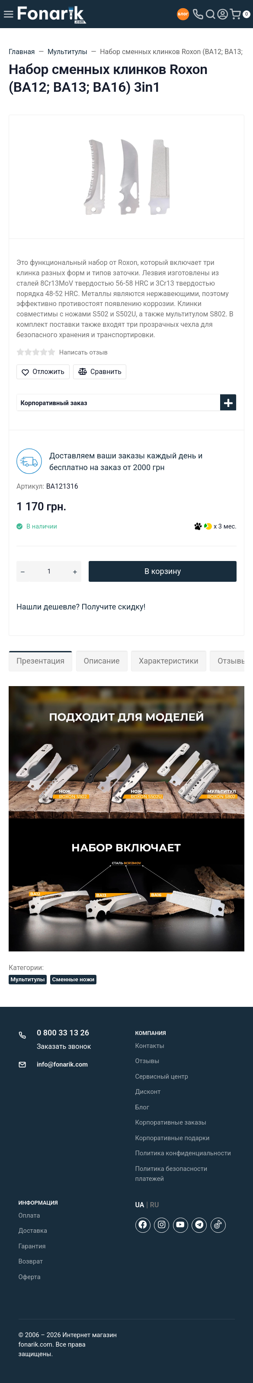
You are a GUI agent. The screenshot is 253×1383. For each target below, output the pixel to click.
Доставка (33, 1231)
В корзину (162, 571)
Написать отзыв (83, 352)
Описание (102, 660)
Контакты (149, 1046)
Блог (142, 1107)
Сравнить (100, 372)
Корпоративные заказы (170, 1122)
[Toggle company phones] (198, 14)
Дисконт (148, 1092)
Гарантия (32, 1246)
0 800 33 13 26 (63, 1032)
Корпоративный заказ (54, 403)
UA (139, 1205)
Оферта (30, 1277)
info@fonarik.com (62, 1064)
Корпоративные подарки (172, 1138)
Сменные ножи (73, 979)
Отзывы (147, 1061)
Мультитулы (27, 979)
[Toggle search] (210, 14)
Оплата (29, 1215)
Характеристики (169, 660)
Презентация (40, 660)
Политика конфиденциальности (183, 1153)
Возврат (31, 1261)
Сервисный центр (161, 1076)
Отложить (43, 372)
